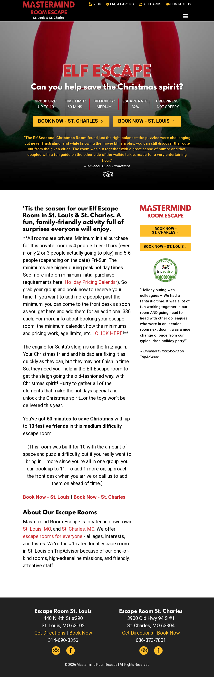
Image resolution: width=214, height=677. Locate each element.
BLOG (94, 4)
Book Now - (71, 121)
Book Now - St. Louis (46, 497)
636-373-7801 (151, 640)
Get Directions (49, 633)
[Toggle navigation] (185, 16)
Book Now (80, 633)
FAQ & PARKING (119, 4)
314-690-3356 (63, 640)
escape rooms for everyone (52, 536)
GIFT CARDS (150, 4)
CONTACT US (178, 4)
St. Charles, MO (78, 529)
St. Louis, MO (37, 529)
